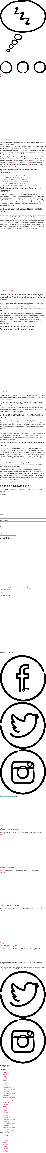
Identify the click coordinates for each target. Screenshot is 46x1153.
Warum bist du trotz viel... (11, 829)
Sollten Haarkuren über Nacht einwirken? (14, 183)
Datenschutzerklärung (9, 1089)
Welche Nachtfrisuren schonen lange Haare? (15, 179)
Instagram (11, 162)
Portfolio (5, 1074)
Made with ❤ (4, 1136)
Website (30, 162)
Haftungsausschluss (9, 1093)
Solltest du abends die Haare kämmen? (14, 176)
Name (2, 514)
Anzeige (2, 943)
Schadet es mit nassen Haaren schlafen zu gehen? (17, 178)
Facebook (17, 162)
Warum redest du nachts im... (12, 867)
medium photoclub (9, 392)
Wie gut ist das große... (9, 945)
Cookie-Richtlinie (8, 1087)
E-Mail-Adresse (4, 520)
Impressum (6, 1091)
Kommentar (3, 494)
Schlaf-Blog (6, 1078)
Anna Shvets (7, 139)
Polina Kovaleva (8, 290)
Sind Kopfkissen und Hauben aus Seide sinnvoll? (16, 181)
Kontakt (5, 1076)
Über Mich (6, 1072)
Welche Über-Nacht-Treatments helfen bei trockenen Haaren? (20, 185)
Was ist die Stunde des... (10, 905)
